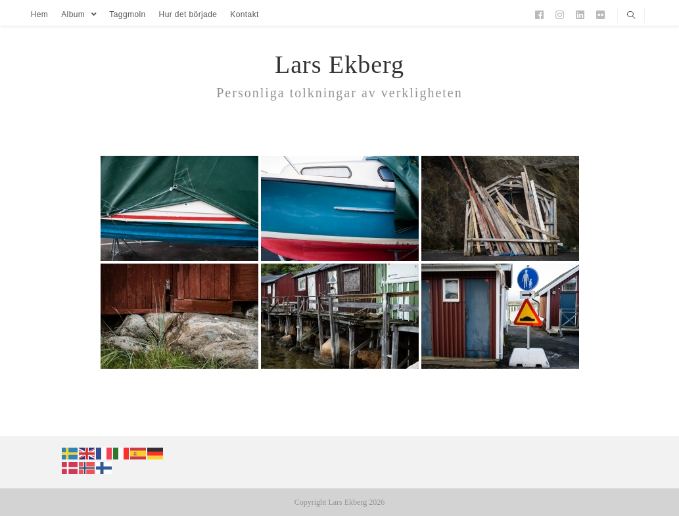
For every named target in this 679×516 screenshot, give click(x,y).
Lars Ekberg (339, 64)
